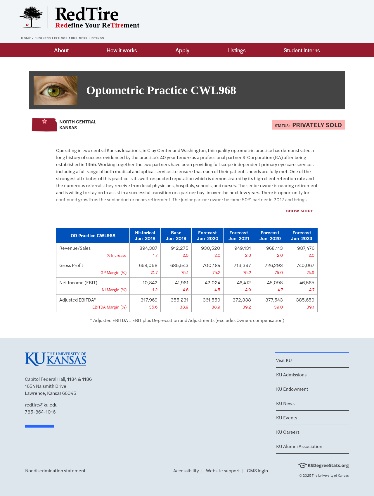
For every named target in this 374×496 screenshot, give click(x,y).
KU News (285, 403)
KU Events (286, 417)
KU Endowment (292, 388)
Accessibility (186, 470)
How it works (122, 50)
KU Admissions (291, 374)
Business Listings (51, 38)
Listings (237, 50)
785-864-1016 (40, 411)
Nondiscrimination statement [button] (55, 470)
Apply (182, 50)
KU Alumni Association (299, 446)
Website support (223, 470)
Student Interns (302, 50)
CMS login (257, 470)
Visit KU (284, 360)
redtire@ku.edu (41, 404)
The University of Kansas (330, 475)
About (61, 50)
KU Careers (287, 431)
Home (26, 38)
